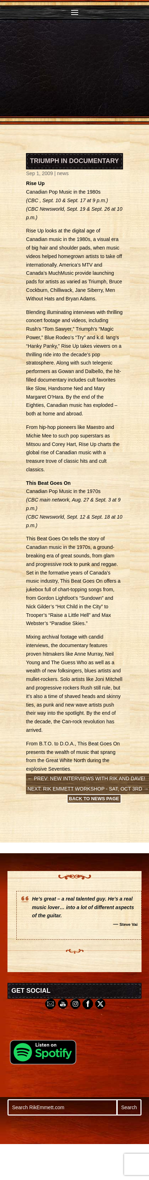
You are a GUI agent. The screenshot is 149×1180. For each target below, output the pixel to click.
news (63, 173)
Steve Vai (128, 924)
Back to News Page (94, 798)
